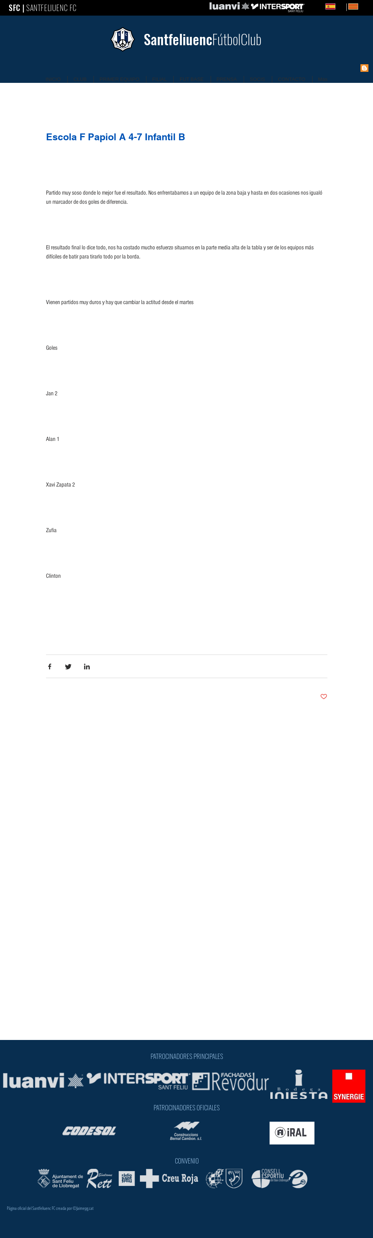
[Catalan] (346, 7)
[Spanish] (330, 6)
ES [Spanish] (341, 6)
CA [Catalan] (364, 6)
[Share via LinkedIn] (86, 666)
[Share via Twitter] (68, 666)
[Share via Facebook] (49, 666)
